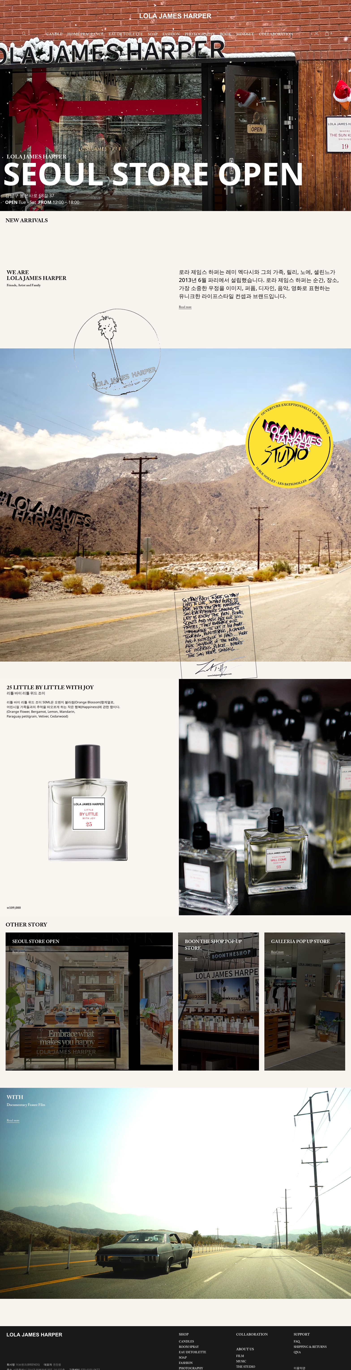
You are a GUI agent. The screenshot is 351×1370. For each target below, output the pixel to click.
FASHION (171, 34)
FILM (240, 1356)
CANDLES (186, 1341)
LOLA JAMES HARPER (175, 15)
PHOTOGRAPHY (200, 34)
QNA (297, 1352)
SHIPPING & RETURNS (310, 1347)
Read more (185, 306)
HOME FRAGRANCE (85, 34)
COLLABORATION (276, 34)
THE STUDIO (245, 1367)
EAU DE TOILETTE (126, 34)
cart (327, 33)
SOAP (153, 34)
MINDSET (245, 34)
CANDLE (54, 34)
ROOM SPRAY (189, 1347)
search (24, 33)
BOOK (225, 34)
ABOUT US (168, 47)
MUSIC (241, 1361)
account (316, 33)
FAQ (297, 1341)
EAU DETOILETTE (192, 1352)
